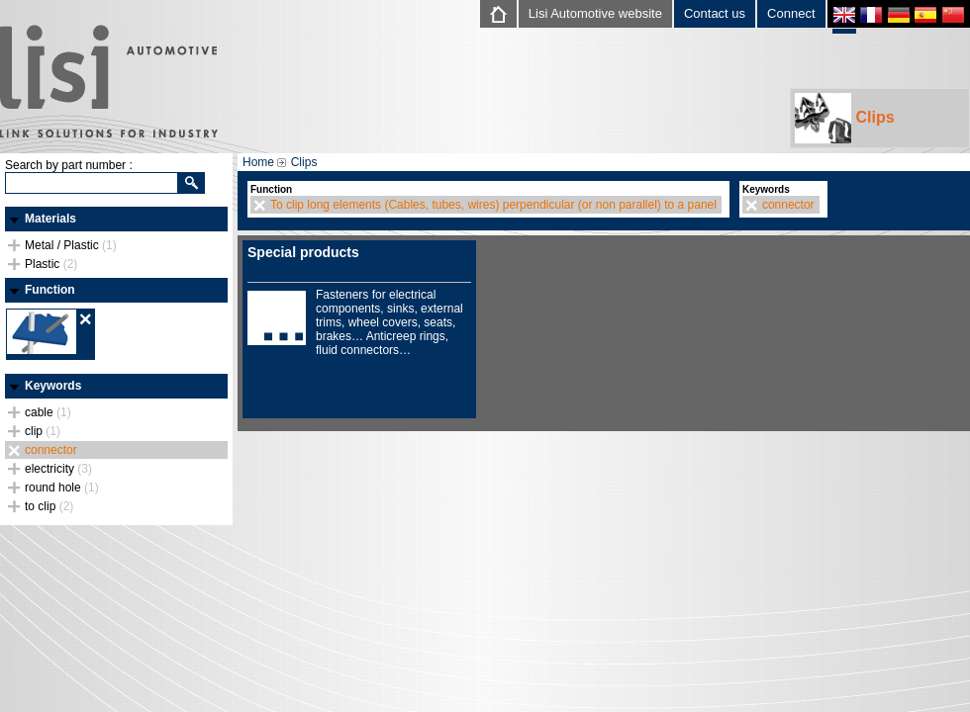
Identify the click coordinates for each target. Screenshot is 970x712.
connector (51, 450)
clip (42, 431)
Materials (50, 218)
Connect (791, 13)
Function (50, 290)
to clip (49, 506)
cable (48, 412)
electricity (58, 469)
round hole (62, 487)
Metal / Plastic (71, 245)
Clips (845, 118)
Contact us (714, 13)
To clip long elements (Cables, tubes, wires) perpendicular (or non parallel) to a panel (493, 205)
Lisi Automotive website (595, 13)
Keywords (53, 386)
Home (258, 162)
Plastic (51, 264)
